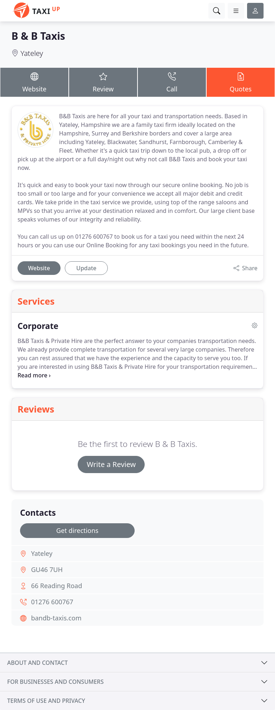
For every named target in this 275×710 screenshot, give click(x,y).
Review (103, 82)
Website (34, 82)
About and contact (37, 663)
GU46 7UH (47, 569)
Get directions (77, 530)
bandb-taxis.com (56, 618)
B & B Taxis (38, 36)
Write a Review (111, 464)
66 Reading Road (56, 585)
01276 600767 (52, 601)
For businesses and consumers (55, 682)
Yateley (31, 53)
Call (172, 82)
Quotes (240, 82)
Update (86, 268)
